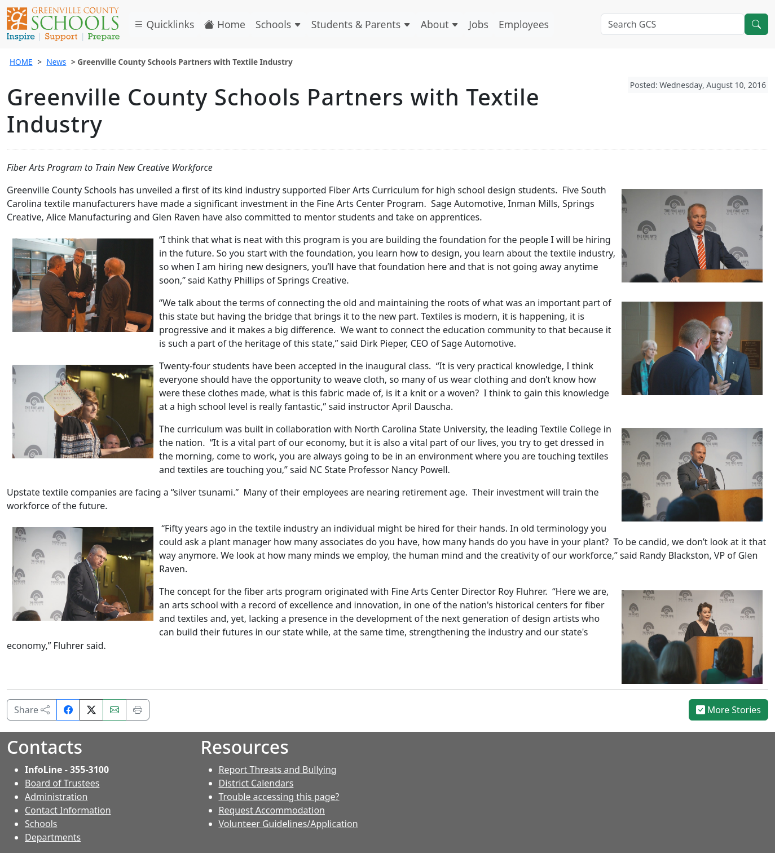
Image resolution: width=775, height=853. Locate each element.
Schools (278, 24)
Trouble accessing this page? (279, 796)
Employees (524, 24)
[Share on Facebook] (68, 710)
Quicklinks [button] (164, 24)
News (56, 61)
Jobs (478, 24)
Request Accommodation (272, 810)
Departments (53, 837)
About (440, 24)
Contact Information (68, 810)
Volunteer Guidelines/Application (288, 823)
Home (224, 24)
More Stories (728, 710)
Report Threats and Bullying (278, 769)
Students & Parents (361, 24)
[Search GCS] (673, 24)
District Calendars (256, 783)
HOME (21, 61)
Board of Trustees (62, 783)
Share (32, 710)
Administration (56, 796)
